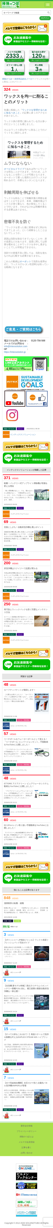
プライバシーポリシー (26, 1131)
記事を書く (27, 1147)
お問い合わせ (27, 1153)
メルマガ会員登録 (26, 1142)
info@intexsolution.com (15, 346)
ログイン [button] (45, 18)
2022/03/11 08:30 (33, 429)
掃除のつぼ (10, 4)
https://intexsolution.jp (15, 352)
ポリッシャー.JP (15, 972)
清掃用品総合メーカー (24, 79)
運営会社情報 (27, 1126)
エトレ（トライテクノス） (18, 726)
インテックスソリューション (23, 434)
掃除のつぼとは (26, 1136)
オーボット (25, 261)
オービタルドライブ (14, 169)
